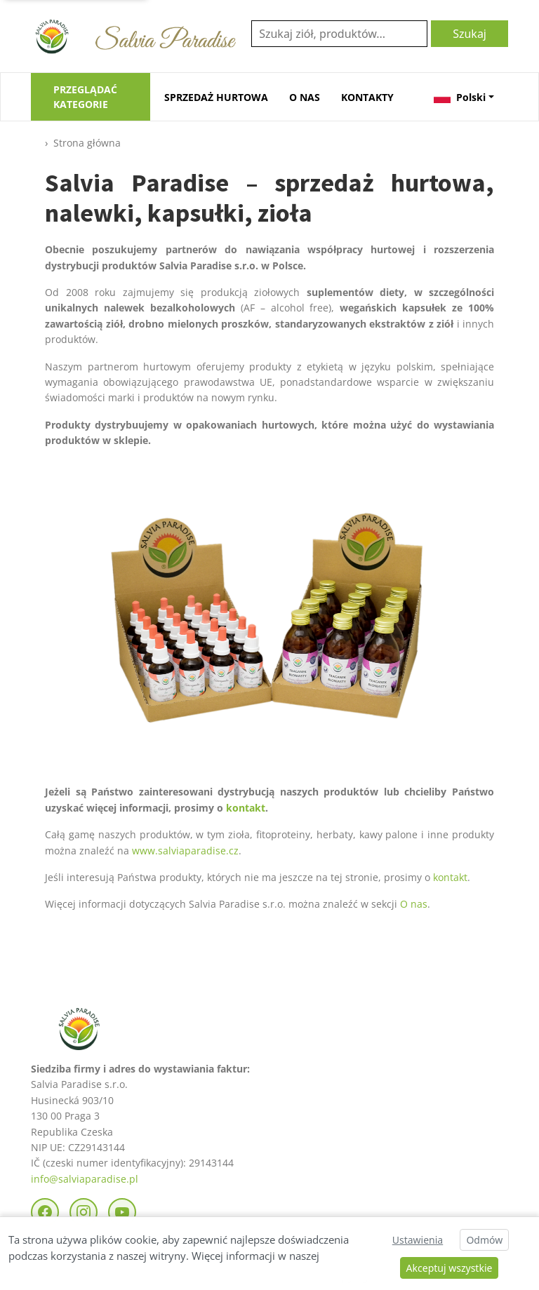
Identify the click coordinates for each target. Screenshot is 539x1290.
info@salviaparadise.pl (84, 1178)
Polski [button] (460, 97)
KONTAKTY (367, 97)
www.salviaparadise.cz (185, 850)
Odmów (484, 1240)
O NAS (304, 97)
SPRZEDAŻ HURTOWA (216, 97)
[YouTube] (122, 1212)
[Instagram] (83, 1212)
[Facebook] (45, 1212)
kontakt (245, 807)
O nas (413, 904)
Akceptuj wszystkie (449, 1268)
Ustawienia (417, 1240)
